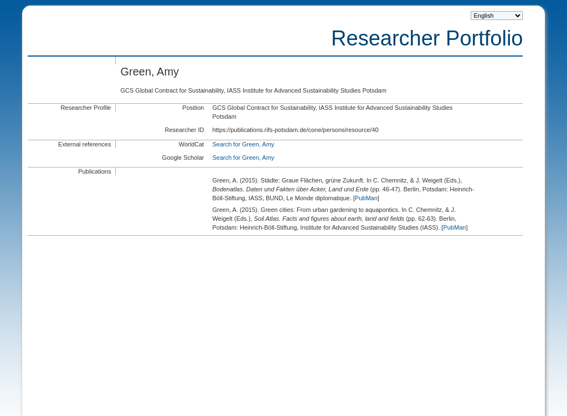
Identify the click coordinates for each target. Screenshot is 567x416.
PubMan (366, 198)
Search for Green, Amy (243, 144)
